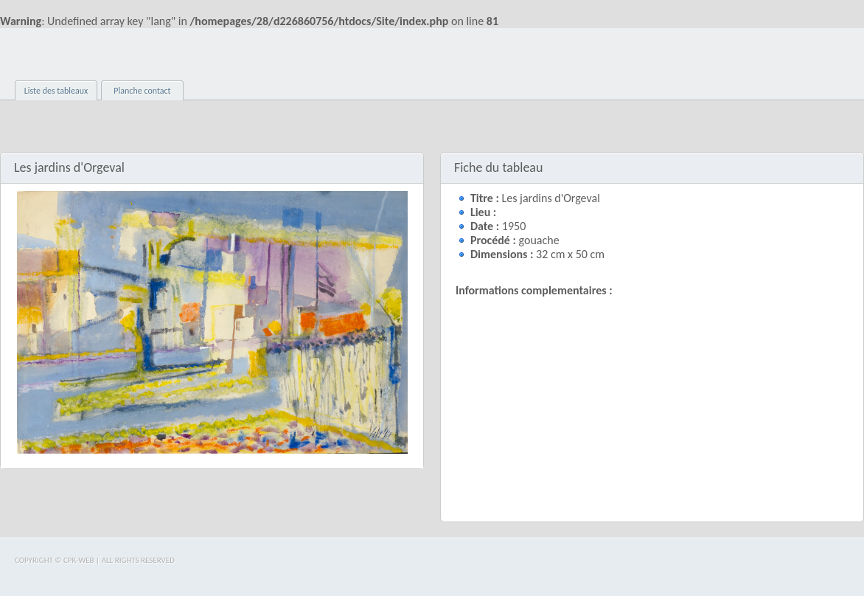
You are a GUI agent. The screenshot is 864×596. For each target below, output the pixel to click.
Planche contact (142, 91)
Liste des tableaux (56, 91)
